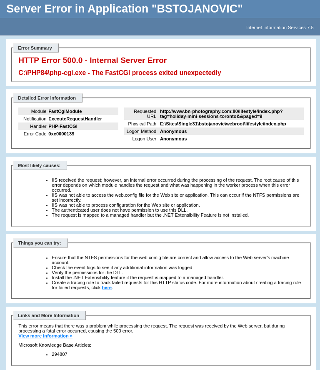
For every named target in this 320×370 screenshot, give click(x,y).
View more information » (45, 335)
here (107, 287)
